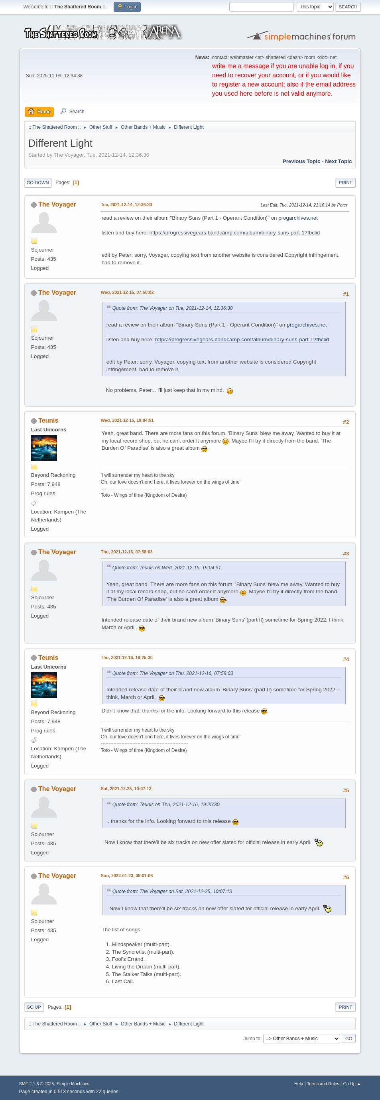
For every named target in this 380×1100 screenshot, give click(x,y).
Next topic (338, 161)
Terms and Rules (323, 1083)
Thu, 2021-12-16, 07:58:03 (127, 551)
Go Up (34, 1007)
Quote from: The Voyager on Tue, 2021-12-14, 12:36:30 (172, 308)
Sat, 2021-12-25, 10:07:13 (126, 788)
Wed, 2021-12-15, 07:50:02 (127, 292)
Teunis (48, 420)
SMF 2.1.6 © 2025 (36, 1083)
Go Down (38, 182)
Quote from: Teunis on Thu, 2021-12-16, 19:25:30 (166, 804)
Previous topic (302, 161)
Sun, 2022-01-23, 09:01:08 (127, 875)
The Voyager (57, 204)
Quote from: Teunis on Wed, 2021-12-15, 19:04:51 (166, 568)
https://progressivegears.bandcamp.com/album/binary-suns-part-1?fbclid (235, 233)
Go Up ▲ (352, 1083)
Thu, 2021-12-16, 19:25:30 (127, 657)
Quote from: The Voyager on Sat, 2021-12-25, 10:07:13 (172, 891)
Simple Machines (73, 1083)
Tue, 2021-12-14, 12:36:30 (126, 204)
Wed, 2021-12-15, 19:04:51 (127, 420)
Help (298, 1083)
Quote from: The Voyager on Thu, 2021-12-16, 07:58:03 (172, 673)
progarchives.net (298, 218)
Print (345, 182)
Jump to (251, 1038)
